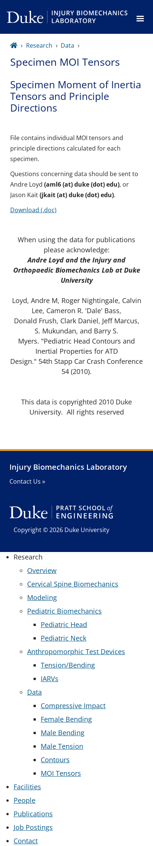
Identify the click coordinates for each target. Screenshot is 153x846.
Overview (42, 570)
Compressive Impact (73, 705)
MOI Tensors (61, 773)
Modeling (42, 597)
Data (67, 45)
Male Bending (62, 732)
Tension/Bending (68, 665)
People (24, 800)
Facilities (27, 786)
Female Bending (66, 719)
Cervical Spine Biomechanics (72, 583)
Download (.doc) (33, 210)
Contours (55, 759)
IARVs (49, 678)
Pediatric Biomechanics (64, 610)
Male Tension (62, 746)
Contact (26, 840)
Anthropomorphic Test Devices (76, 651)
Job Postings (33, 827)
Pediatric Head (64, 624)
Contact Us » (27, 481)
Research (39, 45)
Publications (33, 813)
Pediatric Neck (63, 637)
